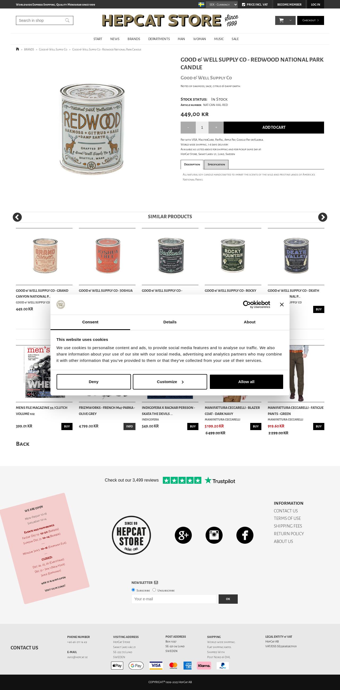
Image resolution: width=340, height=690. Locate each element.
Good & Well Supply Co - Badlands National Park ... (165, 293)
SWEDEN (119, 657)
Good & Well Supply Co (53, 49)
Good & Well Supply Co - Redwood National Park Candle (106, 49)
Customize (170, 381)
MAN (181, 39)
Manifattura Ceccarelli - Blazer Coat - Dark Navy (232, 410)
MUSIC (219, 39)
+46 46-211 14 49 (77, 642)
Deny (94, 381)
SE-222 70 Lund (122, 652)
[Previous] (17, 217)
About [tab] (250, 322)
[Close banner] (282, 304)
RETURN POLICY (289, 534)
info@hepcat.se (77, 657)
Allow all (246, 381)
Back (22, 444)
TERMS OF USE (287, 518)
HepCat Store (121, 642)
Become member (289, 5)
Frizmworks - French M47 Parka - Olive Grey (107, 410)
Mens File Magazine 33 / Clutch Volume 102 (41, 410)
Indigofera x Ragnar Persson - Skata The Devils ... (168, 410)
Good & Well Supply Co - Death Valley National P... (293, 293)
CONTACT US (286, 511)
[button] (281, 21)
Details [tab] (170, 322)
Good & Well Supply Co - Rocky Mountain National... (230, 293)
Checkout (309, 21)
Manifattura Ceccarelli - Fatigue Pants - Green (296, 410)
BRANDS (134, 39)
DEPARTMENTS (159, 39)
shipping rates (222, 647)
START (98, 39)
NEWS (115, 39)
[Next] (322, 217)
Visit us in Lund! (55, 588)
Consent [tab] (90, 322)
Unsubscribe (166, 591)
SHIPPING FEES (288, 526)
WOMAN (199, 39)
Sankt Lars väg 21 (124, 647)
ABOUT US (283, 541)
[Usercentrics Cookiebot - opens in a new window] (247, 304)
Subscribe (143, 591)
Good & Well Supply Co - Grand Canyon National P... (42, 293)
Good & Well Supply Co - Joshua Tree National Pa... (106, 293)
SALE (235, 39)
